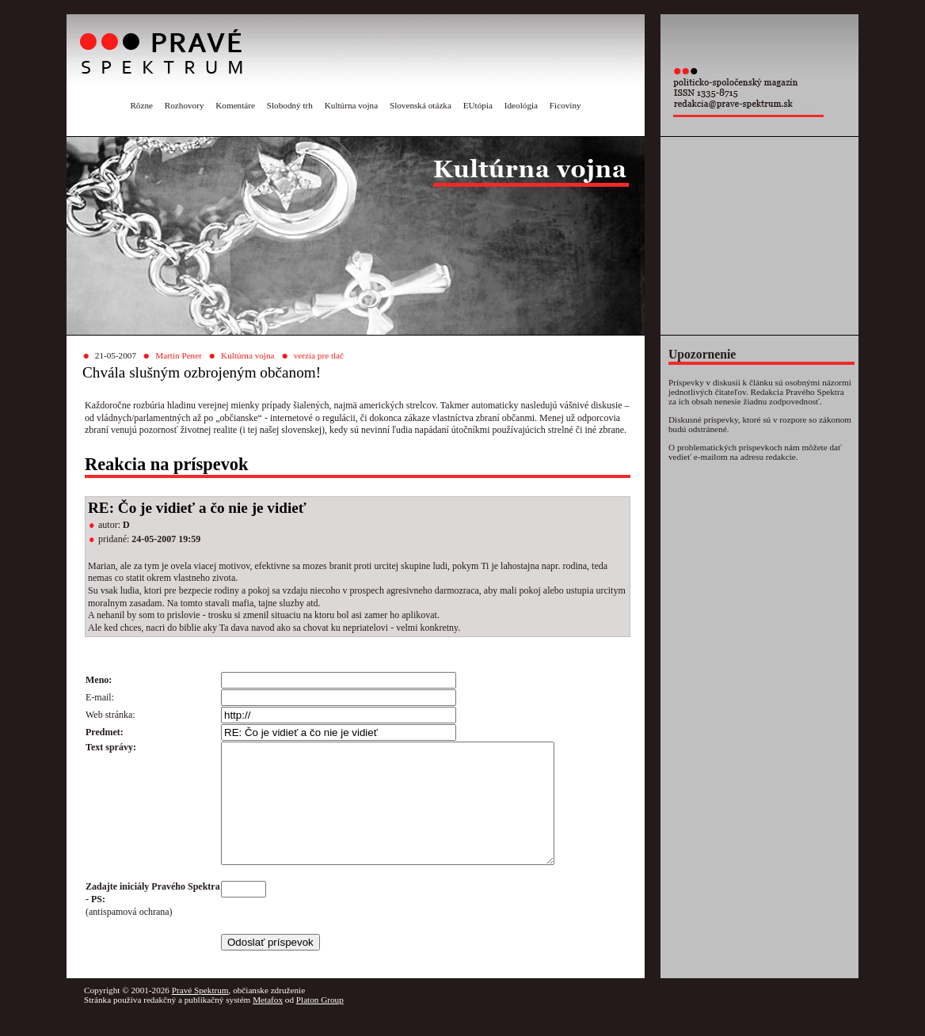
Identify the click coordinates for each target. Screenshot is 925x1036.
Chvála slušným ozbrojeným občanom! (201, 372)
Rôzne (141, 105)
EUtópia (478, 105)
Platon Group (320, 1023)
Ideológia (521, 105)
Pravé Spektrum (200, 1014)
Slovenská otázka (420, 105)
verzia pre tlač (319, 355)
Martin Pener (178, 355)
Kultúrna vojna (351, 105)
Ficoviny (565, 105)
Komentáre (235, 105)
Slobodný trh (290, 105)
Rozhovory (184, 105)
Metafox (268, 1023)
